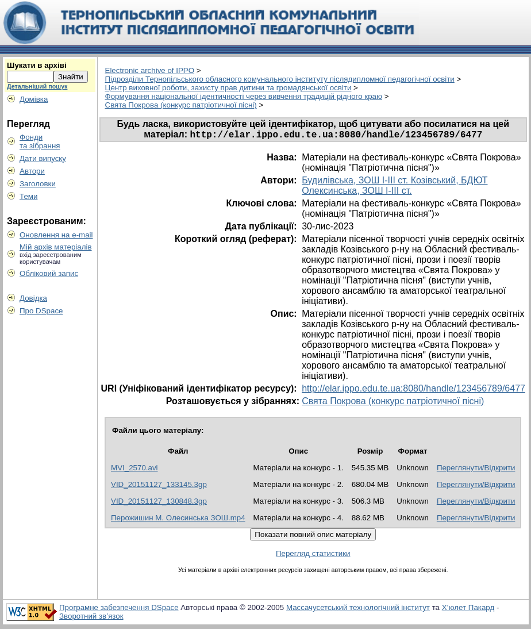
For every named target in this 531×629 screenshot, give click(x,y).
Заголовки (38, 183)
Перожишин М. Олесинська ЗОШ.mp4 (178, 519)
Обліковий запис (49, 273)
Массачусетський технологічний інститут (358, 609)
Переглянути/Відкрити (476, 469)
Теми (28, 196)
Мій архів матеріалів (56, 247)
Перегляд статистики (313, 555)
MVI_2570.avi (134, 469)
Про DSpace (41, 310)
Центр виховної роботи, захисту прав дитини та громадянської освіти (228, 87)
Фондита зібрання (40, 141)
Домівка (34, 99)
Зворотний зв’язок (91, 617)
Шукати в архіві (37, 65)
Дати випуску (43, 158)
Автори (32, 171)
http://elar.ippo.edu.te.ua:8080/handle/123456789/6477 (413, 390)
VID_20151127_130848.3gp (159, 502)
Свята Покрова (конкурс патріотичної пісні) (181, 105)
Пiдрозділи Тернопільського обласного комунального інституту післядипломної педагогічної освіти (280, 79)
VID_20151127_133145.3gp (159, 486)
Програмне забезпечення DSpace (119, 609)
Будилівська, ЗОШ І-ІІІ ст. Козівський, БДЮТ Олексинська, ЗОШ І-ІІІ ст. (394, 187)
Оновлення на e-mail (56, 235)
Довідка (33, 298)
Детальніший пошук (37, 86)
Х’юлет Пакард (468, 609)
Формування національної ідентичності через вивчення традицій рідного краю (243, 96)
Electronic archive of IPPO (150, 70)
